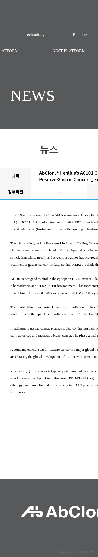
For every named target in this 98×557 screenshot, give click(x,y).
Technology (34, 34)
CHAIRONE (85, 552)
